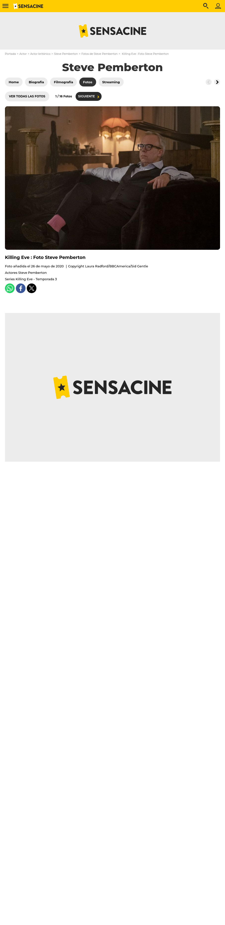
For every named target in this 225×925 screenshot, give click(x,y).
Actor (23, 54)
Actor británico (40, 54)
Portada (10, 54)
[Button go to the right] (217, 82)
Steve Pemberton (66, 54)
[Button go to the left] (209, 82)
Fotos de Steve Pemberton (99, 54)
